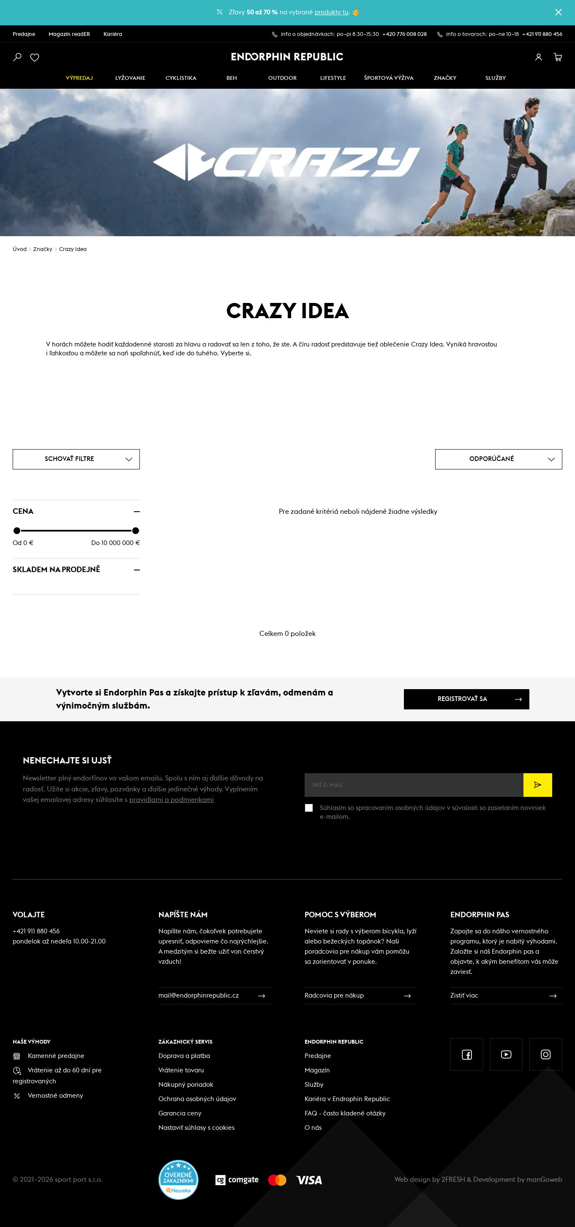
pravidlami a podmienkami (171, 799)
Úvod (20, 249)
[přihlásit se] (538, 57)
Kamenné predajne (56, 1056)
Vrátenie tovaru (181, 1070)
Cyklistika (181, 78)
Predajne (24, 34)
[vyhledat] (17, 57)
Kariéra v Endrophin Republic (347, 1099)
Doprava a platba (184, 1056)
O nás (313, 1128)
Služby (314, 1085)
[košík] (558, 57)
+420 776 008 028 (404, 34)
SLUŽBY (495, 78)
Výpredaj (79, 78)
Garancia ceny (180, 1113)
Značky (445, 78)
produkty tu (332, 12)
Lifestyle (333, 78)
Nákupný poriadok (185, 1085)
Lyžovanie (130, 78)
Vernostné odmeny (55, 1096)
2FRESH (453, 1179)
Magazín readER (69, 34)
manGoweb (544, 1179)
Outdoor (282, 78)
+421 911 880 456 (542, 34)
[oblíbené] (36, 57)
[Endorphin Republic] (287, 56)
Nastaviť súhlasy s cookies (196, 1128)
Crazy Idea (73, 249)
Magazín (317, 1070)
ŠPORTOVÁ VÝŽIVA (389, 78)
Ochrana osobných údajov (197, 1099)
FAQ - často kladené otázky (345, 1113)
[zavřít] (558, 12)
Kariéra (113, 34)
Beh (231, 78)
